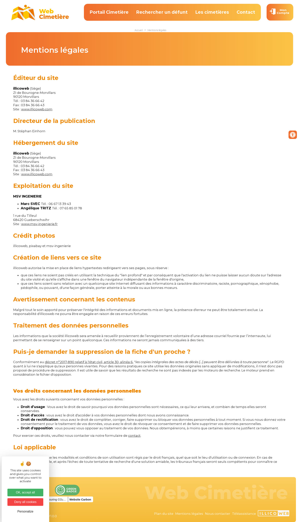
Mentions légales (157, 30)
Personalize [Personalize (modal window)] (25, 511)
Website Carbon (80, 499)
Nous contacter (217, 514)
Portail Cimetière (109, 12)
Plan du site (163, 514)
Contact (246, 12)
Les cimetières (212, 12)
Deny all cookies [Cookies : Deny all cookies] (25, 502)
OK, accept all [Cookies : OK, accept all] (25, 492)
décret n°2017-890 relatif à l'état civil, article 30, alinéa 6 (89, 362)
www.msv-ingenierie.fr (39, 224)
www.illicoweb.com (36, 109)
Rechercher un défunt (162, 12)
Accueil (139, 30)
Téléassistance (244, 514)
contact (134, 436)
